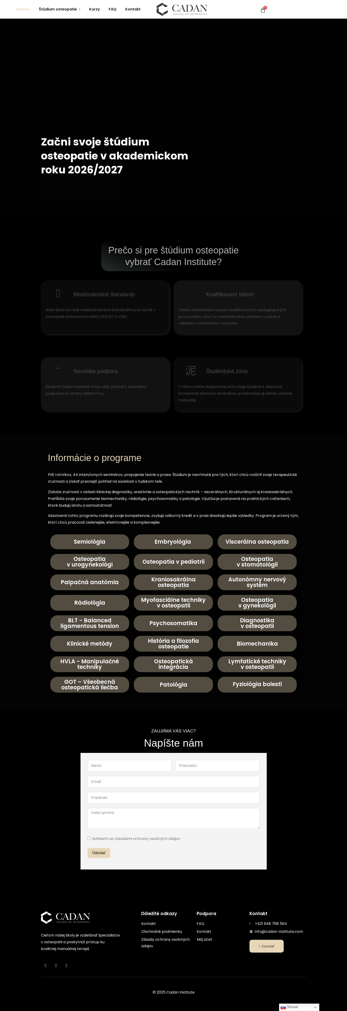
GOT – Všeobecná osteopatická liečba (89, 684)
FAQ (112, 9)
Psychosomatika (173, 623)
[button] (59, 9)
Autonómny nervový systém (257, 582)
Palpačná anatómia (90, 582)
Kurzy (94, 9)
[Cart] (263, 10)
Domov (23, 9)
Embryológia (173, 542)
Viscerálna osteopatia (257, 542)
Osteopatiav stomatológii (257, 561)
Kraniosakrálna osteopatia (173, 582)
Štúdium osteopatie (59, 9)
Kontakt (133, 9)
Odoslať (99, 853)
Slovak (289, 1007)
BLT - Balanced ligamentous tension (89, 623)
